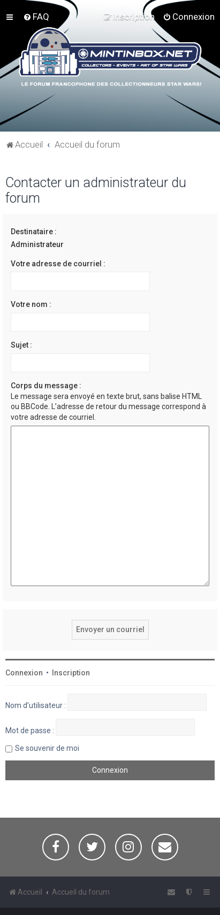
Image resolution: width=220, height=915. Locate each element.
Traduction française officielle (58, 902)
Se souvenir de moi (47, 722)
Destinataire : (34, 231)
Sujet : (21, 345)
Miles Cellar (136, 902)
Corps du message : (46, 385)
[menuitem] (36, 16)
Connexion (24, 647)
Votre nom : (31, 304)
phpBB (61, 894)
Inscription (71, 647)
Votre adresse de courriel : (58, 263)
